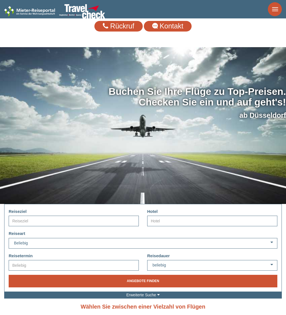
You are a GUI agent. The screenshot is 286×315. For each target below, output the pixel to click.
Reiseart (17, 233)
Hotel (152, 211)
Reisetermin (21, 255)
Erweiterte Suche (143, 295)
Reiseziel (18, 211)
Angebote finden (143, 281)
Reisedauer (158, 255)
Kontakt (167, 26)
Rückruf (118, 26)
